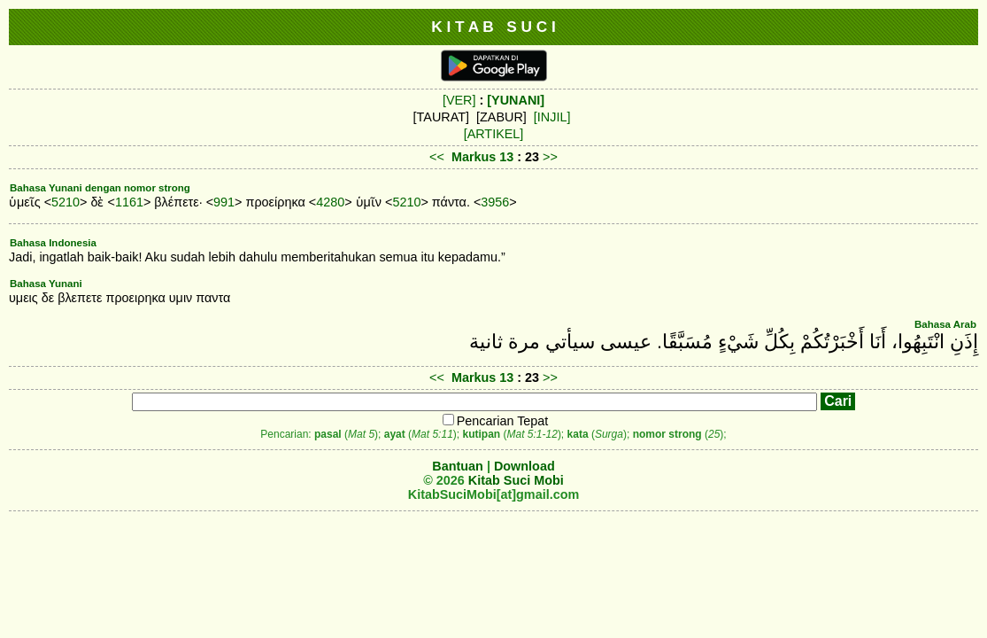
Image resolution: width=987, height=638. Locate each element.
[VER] (459, 100)
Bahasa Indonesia (53, 242)
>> (550, 157)
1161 (129, 202)
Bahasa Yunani (46, 283)
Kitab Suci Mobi (516, 480)
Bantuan (457, 466)
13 (508, 157)
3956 (495, 202)
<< (436, 157)
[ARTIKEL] (494, 134)
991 (224, 202)
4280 (330, 202)
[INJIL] (552, 117)
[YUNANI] (515, 100)
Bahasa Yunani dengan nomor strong (100, 188)
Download (524, 466)
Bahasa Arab (945, 324)
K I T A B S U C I (493, 26)
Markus (473, 157)
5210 (65, 202)
